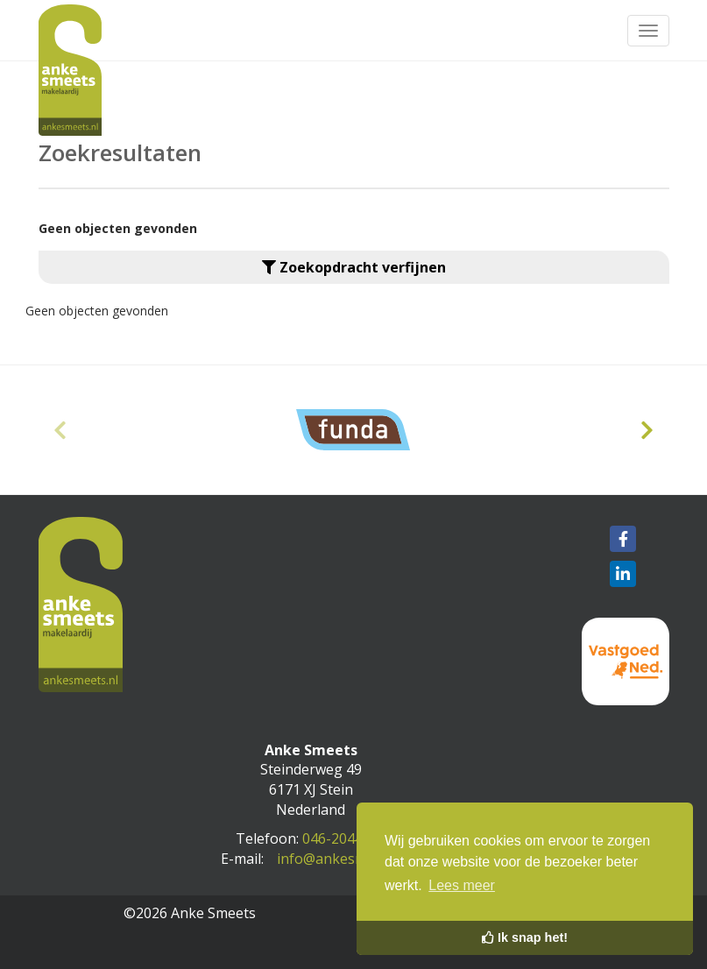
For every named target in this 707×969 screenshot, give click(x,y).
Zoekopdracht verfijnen (354, 267)
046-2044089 (344, 838)
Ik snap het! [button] (525, 937)
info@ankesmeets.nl (343, 858)
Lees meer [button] (461, 885)
